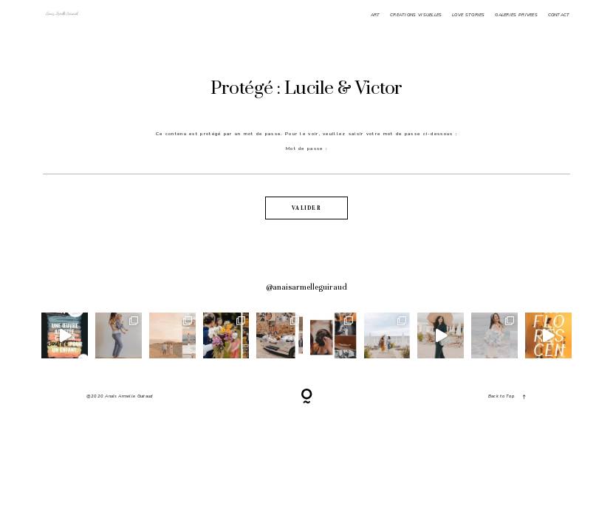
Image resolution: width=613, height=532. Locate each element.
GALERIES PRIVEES (516, 15)
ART (375, 15)
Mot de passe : (306, 159)
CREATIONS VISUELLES (416, 15)
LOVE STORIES (468, 15)
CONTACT (559, 15)
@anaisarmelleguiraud (306, 287)
